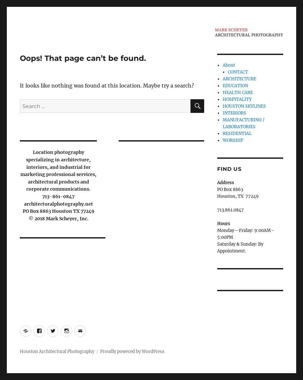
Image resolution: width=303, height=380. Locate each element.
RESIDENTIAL (237, 133)
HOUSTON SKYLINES (244, 106)
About (229, 65)
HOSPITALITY (237, 99)
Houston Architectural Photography (57, 351)
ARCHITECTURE (239, 79)
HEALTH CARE (238, 92)
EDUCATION (235, 85)
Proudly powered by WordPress (132, 351)
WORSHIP (233, 140)
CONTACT (238, 72)
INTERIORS (234, 113)
